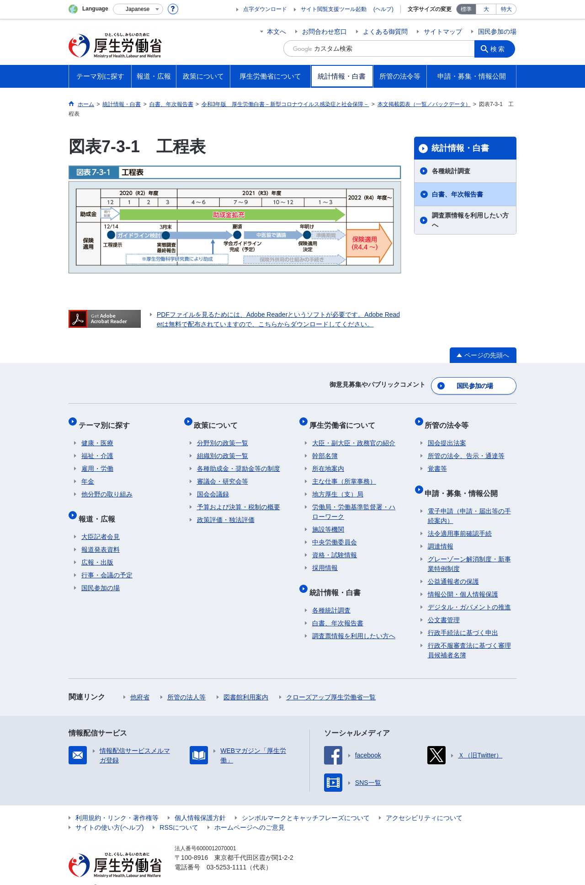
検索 (500, 48)
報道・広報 (99, 507)
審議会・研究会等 (222, 473)
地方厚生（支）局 (337, 486)
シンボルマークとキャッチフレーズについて (306, 803)
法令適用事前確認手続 (460, 519)
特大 (506, 9)
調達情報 (440, 532)
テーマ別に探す (107, 419)
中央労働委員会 (334, 534)
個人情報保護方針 (200, 803)
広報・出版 (97, 548)
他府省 (139, 683)
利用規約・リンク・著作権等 (117, 803)
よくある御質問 (385, 31)
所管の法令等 (450, 419)
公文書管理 (444, 605)
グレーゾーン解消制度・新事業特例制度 (469, 549)
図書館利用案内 (245, 683)
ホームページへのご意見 (249, 813)
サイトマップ (443, 31)
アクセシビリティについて (424, 803)
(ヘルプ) (383, 9)
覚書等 (437, 460)
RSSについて (179, 813)
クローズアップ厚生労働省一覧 (331, 683)
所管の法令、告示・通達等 (466, 447)
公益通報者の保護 (453, 567)
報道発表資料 (100, 535)
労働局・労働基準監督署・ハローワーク (353, 503)
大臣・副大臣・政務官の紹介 (353, 434)
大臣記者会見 (100, 522)
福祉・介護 (97, 447)
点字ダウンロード (265, 9)
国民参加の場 (497, 31)
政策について (219, 419)
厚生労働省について (345, 419)
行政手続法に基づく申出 (463, 618)
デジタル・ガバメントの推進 (469, 593)
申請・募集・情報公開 (464, 481)
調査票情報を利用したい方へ (470, 220)
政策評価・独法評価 (226, 511)
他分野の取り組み (107, 486)
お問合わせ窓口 (324, 31)
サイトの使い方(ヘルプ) (109, 813)
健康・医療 (97, 434)
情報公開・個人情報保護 (463, 580)
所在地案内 (328, 460)
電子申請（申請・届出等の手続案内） (469, 501)
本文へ (276, 31)
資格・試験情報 (334, 546)
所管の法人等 (186, 683)
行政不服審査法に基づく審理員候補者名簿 (469, 636)
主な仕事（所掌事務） (344, 473)
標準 (466, 9)
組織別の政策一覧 (222, 447)
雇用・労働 (97, 460)
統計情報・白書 (460, 148)
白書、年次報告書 (457, 194)
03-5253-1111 (226, 853)
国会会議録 (213, 486)
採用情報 (325, 559)
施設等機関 (328, 521)
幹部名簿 (325, 447)
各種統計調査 (451, 171)
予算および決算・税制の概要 (238, 498)
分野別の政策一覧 (222, 434)
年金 (87, 473)
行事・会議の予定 (107, 561)
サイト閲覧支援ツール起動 (334, 9)
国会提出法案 (447, 434)
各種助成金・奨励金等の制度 (238, 460)
